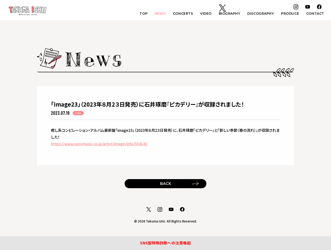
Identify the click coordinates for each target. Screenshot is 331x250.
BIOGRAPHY (228, 14)
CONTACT (315, 14)
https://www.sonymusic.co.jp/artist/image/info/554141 (99, 143)
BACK (165, 183)
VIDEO (204, 14)
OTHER (78, 113)
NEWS (158, 14)
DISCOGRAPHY (260, 14)
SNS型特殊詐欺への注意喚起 (165, 243)
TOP (141, 14)
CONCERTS (181, 14)
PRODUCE (290, 14)
